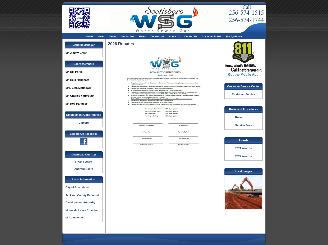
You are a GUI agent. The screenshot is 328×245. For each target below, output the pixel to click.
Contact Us (190, 36)
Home (89, 36)
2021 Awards (243, 148)
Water (101, 36)
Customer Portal (211, 36)
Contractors (157, 36)
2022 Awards (243, 156)
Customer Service (243, 94)
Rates (142, 36)
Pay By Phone (234, 36)
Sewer (112, 36)
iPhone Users (83, 161)
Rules (238, 117)
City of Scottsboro (77, 187)
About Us (174, 36)
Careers (84, 122)
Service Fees (243, 125)
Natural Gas (128, 36)
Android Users (83, 169)
